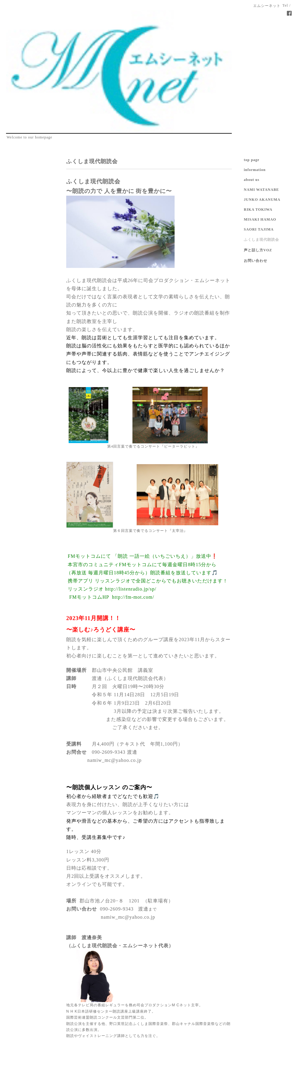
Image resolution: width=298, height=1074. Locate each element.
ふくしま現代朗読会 (261, 239)
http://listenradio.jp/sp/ (130, 588)
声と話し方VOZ (258, 250)
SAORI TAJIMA (259, 229)
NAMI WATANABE (261, 190)
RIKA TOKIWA (258, 209)
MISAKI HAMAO (260, 219)
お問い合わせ (255, 261)
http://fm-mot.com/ (133, 597)
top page (251, 160)
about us (251, 180)
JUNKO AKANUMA (262, 199)
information (254, 170)
